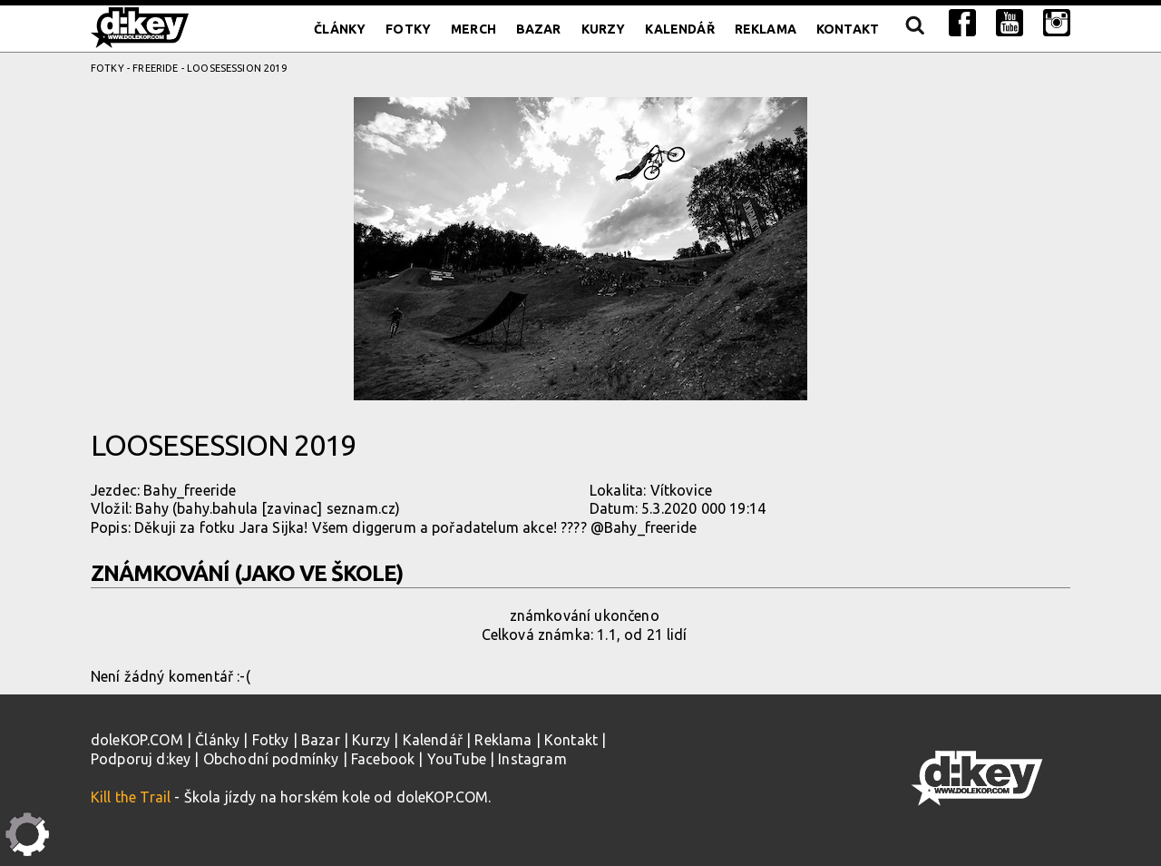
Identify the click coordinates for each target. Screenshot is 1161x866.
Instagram (532, 759)
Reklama (765, 29)
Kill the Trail (131, 797)
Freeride (155, 68)
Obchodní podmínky (271, 759)
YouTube (456, 759)
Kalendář (679, 29)
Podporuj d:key (140, 759)
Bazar (538, 29)
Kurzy (603, 29)
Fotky (408, 29)
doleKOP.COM (137, 740)
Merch (473, 29)
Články (340, 29)
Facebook (383, 759)
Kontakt (847, 29)
